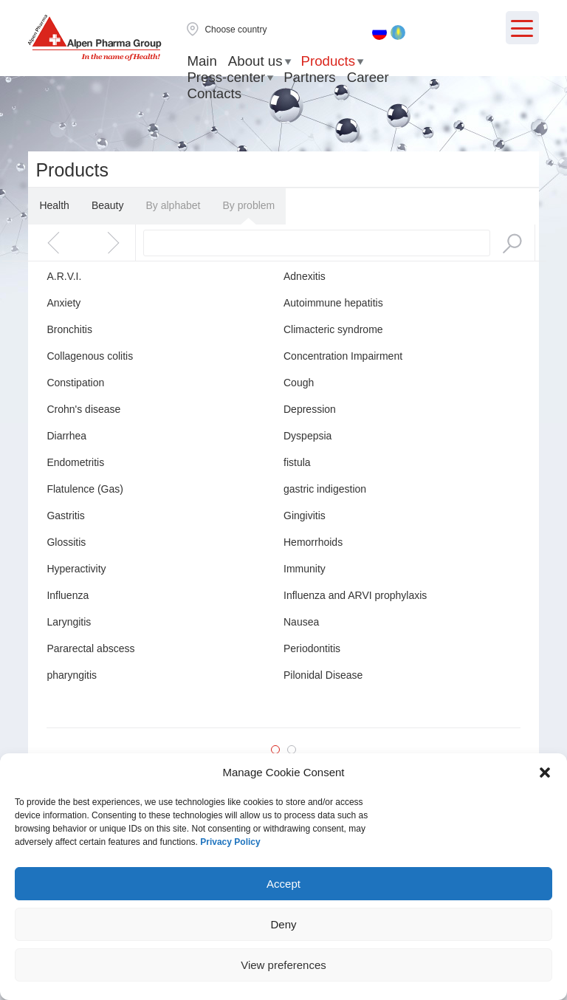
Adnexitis (305, 276)
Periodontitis (312, 648)
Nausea (301, 622)
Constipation (75, 382)
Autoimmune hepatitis (333, 303)
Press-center (226, 77)
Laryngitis (69, 622)
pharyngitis (72, 675)
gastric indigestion (325, 489)
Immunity (305, 569)
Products (328, 61)
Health (54, 205)
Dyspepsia (307, 436)
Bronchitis (69, 329)
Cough (299, 382)
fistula (297, 462)
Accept (283, 883)
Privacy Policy (230, 842)
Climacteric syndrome (333, 329)
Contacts (214, 93)
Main (201, 61)
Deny (283, 924)
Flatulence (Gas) (85, 489)
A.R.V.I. (64, 276)
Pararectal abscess (90, 648)
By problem (248, 205)
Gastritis (65, 515)
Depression (310, 409)
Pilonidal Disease (323, 675)
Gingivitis (305, 515)
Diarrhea (66, 436)
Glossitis (66, 542)
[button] (544, 772)
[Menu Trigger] (522, 27)
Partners (310, 77)
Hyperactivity (76, 569)
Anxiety (63, 303)
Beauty (108, 205)
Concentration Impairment (343, 356)
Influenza (68, 595)
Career (368, 77)
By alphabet (172, 205)
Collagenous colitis (90, 356)
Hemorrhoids (313, 542)
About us (255, 61)
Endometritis (75, 462)
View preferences (283, 965)
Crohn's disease (83, 409)
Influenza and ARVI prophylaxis (355, 595)
